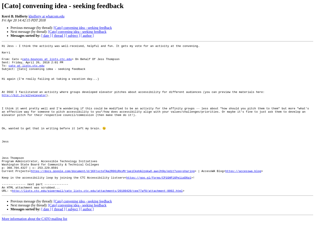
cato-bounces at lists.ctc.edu (47, 62)
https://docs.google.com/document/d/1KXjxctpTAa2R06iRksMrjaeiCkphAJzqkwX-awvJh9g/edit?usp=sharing (113, 196)
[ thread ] (58, 35)
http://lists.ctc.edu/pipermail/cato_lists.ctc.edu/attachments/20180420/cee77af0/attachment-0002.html (97, 220)
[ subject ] (73, 35)
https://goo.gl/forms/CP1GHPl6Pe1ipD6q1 (158, 204)
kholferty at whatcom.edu (47, 16)
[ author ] (87, 35)
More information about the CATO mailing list (34, 248)
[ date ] (46, 35)
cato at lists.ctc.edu (26, 70)
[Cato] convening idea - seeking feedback (83, 28)
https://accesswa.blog (243, 196)
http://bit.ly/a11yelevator (24, 106)
